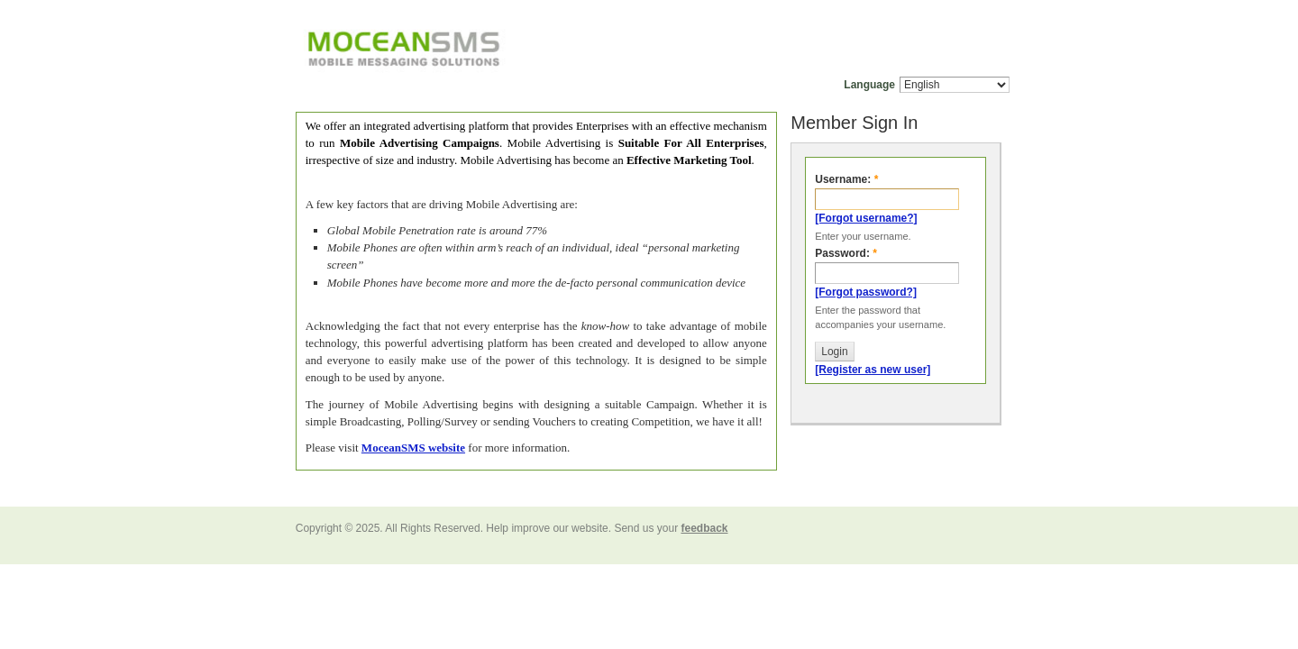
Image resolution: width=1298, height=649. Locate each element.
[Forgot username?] (866, 218)
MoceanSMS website (413, 447)
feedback (704, 528)
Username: (846, 179)
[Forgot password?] (866, 292)
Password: (846, 253)
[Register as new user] (872, 369)
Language (869, 84)
